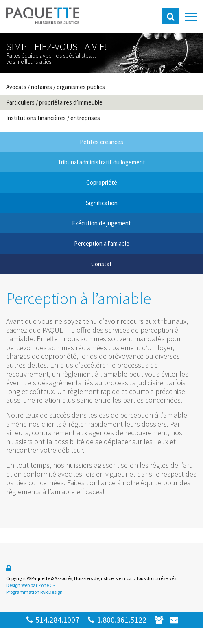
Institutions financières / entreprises (53, 118)
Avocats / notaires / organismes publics (55, 87)
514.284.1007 (52, 620)
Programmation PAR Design (34, 592)
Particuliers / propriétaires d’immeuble (54, 102)
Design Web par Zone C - (30, 585)
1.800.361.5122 (116, 620)
